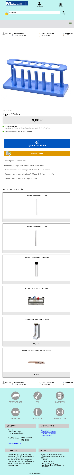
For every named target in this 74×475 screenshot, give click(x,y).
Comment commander (48, 433)
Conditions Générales (48, 432)
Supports (69, 33)
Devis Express (24, 153)
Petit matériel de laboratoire (47, 34)
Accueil (8, 33)
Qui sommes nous (47, 430)
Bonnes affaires (46, 435)
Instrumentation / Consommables (20, 34)
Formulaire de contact (15, 443)
